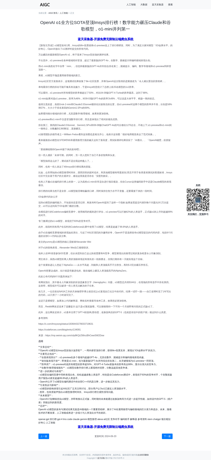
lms (65, 419)
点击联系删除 (143, 455)
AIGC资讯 (53, 13)
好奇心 (41, 422)
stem (150, 419)
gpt (47, 419)
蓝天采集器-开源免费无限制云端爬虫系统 (105, 39)
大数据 (143, 4)
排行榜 (53, 419)
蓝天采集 (101, 458)
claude (76, 419)
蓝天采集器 (157, 4)
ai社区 (106, 419)
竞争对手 (115, 419)
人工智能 (131, 4)
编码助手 (125, 419)
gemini (83, 419)
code (69, 419)
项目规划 (165, 419)
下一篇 (167, 436)
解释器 (133, 419)
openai (41, 419)
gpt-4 (59, 419)
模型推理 (92, 419)
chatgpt (157, 419)
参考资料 (142, 419)
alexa (100, 419)
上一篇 (43, 436)
